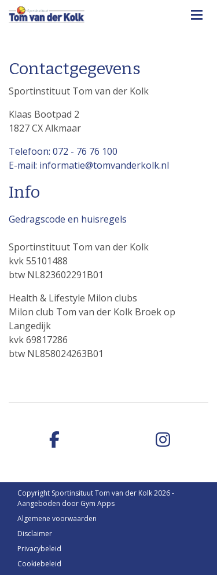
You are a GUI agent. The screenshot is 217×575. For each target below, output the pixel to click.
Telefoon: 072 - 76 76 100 (63, 151)
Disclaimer (34, 533)
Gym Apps (97, 503)
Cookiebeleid (39, 564)
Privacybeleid (39, 549)
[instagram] (163, 440)
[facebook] (54, 440)
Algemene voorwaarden (57, 518)
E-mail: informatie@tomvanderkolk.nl (89, 165)
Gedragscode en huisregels (68, 219)
